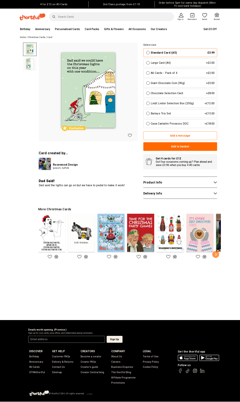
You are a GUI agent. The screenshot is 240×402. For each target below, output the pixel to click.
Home (23, 37)
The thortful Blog (121, 372)
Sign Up (114, 339)
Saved (204, 19)
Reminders (192, 19)
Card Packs (92, 29)
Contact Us (58, 367)
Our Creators (159, 29)
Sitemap (57, 372)
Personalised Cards (67, 29)
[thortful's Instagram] (195, 372)
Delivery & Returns (62, 361)
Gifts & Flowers (114, 29)
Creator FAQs (88, 361)
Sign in (181, 19)
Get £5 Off (210, 29)
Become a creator (91, 356)
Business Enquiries (122, 367)
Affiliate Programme (123, 377)
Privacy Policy (151, 361)
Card (49, 37)
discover (36, 351)
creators (88, 351)
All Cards (34, 367)
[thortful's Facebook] (180, 372)
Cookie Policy (150, 367)
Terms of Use (151, 356)
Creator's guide (89, 367)
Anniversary (42, 29)
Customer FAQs (61, 356)
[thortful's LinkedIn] (202, 372)
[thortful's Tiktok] (187, 372)
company (118, 351)
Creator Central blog (92, 372)
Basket (217, 19)
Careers (116, 361)
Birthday (25, 29)
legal (147, 351)
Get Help (58, 351)
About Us (116, 356)
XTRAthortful (37, 372)
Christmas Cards (36, 37)
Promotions (118, 383)
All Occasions (137, 29)
